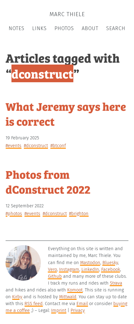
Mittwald (67, 296)
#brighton (79, 213)
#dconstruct (36, 145)
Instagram (69, 269)
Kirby (17, 296)
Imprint (58, 310)
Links (39, 28)
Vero (52, 269)
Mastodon (90, 262)
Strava (116, 283)
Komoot (75, 290)
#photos (14, 213)
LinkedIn (90, 269)
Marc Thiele (67, 14)
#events (13, 145)
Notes (16, 28)
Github (55, 276)
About (90, 28)
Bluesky (110, 262)
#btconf (58, 145)
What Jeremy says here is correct (66, 113)
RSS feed (33, 303)
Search (115, 28)
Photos (64, 28)
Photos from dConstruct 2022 (48, 181)
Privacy (78, 310)
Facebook (110, 269)
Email (82, 303)
